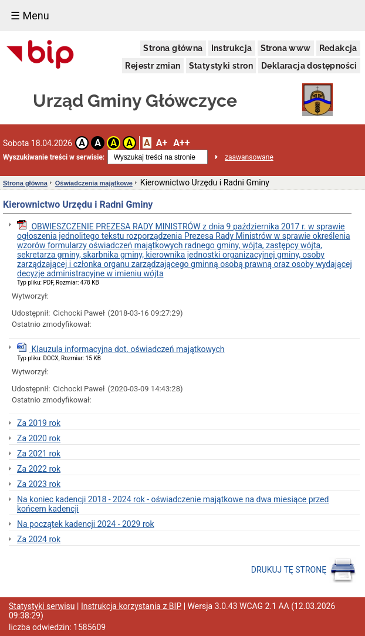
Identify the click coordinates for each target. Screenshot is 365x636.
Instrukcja (231, 48)
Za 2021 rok (38, 453)
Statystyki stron (221, 65)
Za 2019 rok (38, 423)
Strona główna (172, 48)
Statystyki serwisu (42, 606)
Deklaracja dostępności (309, 65)
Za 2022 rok (38, 468)
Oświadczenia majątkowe (94, 183)
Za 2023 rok (38, 484)
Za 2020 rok (38, 438)
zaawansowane (249, 157)
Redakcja (338, 48)
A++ (181, 142)
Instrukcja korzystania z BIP (131, 606)
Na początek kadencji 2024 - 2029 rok (85, 524)
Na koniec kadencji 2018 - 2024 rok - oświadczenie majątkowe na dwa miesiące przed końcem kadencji (173, 504)
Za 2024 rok (38, 539)
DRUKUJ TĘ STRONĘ (303, 570)
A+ (161, 142)
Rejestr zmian (152, 65)
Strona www (286, 48)
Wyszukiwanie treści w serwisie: (53, 157)
